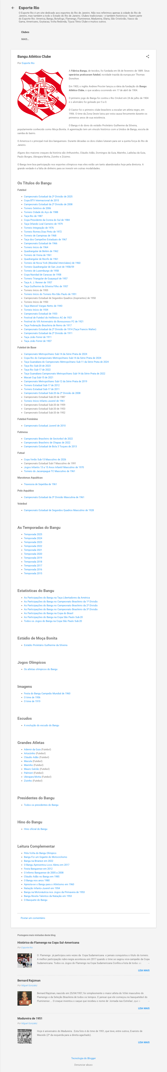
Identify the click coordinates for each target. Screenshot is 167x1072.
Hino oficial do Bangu (35, 829)
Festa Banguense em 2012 (38, 868)
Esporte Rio (29, 8)
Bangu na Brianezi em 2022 (38, 860)
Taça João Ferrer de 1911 (38, 337)
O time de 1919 (32, 701)
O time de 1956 (32, 697)
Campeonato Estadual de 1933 (40, 313)
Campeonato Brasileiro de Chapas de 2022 (47, 442)
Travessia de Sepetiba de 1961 (40, 484)
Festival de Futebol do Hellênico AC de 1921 (48, 317)
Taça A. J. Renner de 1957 (38, 282)
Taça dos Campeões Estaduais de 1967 (45, 239)
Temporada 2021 (33, 550)
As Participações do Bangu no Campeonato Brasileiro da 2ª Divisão (61, 605)
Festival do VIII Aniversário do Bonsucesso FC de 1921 (54, 321)
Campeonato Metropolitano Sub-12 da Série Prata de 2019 (55, 381)
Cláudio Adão (31, 757)
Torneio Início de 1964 (36, 247)
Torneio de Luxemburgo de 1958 (41, 270)
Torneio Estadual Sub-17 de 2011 (42, 389)
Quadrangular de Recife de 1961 (41, 259)
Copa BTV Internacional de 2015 (41, 200)
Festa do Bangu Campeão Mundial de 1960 (47, 693)
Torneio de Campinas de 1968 (40, 235)
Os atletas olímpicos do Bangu (40, 669)
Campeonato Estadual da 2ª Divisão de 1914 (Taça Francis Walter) (60, 329)
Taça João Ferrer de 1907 (38, 341)
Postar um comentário (33, 918)
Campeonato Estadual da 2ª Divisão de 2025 (48, 196)
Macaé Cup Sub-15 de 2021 (38, 377)
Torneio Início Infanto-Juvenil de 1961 (44, 400)
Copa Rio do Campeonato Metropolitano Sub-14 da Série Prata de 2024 (62, 358)
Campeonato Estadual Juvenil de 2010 (45, 425)
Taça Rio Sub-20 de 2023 (37, 365)
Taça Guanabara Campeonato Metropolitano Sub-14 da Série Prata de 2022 (64, 373)
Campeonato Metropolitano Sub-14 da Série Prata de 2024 (55, 354)
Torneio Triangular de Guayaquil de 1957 (46, 278)
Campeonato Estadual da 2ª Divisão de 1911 (48, 333)
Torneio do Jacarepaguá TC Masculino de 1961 (49, 471)
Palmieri (28, 772)
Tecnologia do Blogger (83, 1058)
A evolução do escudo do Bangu (41, 725)
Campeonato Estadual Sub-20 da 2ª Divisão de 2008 (52, 393)
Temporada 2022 (33, 546)
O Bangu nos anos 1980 (37, 880)
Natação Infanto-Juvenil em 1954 (42, 888)
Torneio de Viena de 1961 (38, 255)
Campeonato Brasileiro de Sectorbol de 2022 (48, 438)
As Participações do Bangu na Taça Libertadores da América (57, 597)
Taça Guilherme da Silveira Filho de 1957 (46, 286)
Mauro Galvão (31, 769)
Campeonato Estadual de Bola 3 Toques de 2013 (50, 446)
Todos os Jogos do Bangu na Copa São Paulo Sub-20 (53, 621)
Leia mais (144, 970)
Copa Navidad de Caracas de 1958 (42, 274)
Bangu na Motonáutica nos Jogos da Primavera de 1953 (54, 892)
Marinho (28, 765)
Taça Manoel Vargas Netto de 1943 (43, 305)
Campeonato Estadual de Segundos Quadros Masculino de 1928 (59, 510)
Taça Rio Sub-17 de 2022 (37, 369)
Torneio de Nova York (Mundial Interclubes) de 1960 (52, 262)
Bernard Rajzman (28, 980)
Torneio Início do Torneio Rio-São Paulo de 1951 (50, 294)
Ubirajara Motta (32, 776)
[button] (148, 57)
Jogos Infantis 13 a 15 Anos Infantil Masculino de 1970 (54, 467)
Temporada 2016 (33, 569)
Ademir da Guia (32, 749)
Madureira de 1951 (29, 1018)
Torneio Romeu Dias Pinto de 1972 (43, 231)
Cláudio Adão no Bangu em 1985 (41, 876)
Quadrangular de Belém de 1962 (41, 251)
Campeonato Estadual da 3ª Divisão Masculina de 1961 (54, 497)
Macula (28, 761)
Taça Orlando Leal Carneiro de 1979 (43, 223)
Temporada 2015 (33, 573)
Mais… (61, 39)
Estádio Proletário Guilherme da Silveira (45, 645)
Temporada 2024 (33, 538)
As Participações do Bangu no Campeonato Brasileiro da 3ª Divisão (61, 609)
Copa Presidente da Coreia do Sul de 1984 (47, 220)
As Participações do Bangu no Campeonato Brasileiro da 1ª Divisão (61, 601)
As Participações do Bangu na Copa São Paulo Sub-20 (53, 617)
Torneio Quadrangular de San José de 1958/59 (49, 266)
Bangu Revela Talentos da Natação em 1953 (48, 896)
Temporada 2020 (33, 553)
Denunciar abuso (83, 1064)
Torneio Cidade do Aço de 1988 (41, 212)
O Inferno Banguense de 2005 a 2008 (43, 872)
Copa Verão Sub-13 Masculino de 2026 (45, 459)
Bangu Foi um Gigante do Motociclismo (45, 857)
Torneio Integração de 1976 (39, 227)
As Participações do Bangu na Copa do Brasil (48, 613)
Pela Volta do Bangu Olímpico (40, 853)
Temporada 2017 (33, 565)
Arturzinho (29, 753)
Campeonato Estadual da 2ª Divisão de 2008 (48, 204)
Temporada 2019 (33, 557)
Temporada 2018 (33, 561)
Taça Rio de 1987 (33, 216)
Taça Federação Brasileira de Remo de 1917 (48, 325)
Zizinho (28, 780)
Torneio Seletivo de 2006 (37, 208)
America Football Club (36, 39)
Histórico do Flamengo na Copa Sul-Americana (48, 942)
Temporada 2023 (33, 542)
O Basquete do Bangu (35, 900)
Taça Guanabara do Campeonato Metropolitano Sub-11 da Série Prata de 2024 (66, 361)
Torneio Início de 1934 (36, 309)
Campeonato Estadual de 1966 (40, 243)
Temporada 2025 (33, 534)
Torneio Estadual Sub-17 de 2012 (42, 385)
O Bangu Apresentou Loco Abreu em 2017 (46, 864)
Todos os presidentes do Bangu (41, 805)
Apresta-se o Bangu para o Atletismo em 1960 (49, 884)
